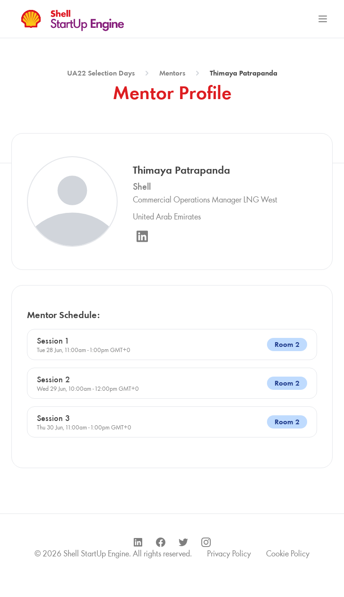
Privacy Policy (229, 553)
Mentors (172, 72)
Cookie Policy (288, 553)
